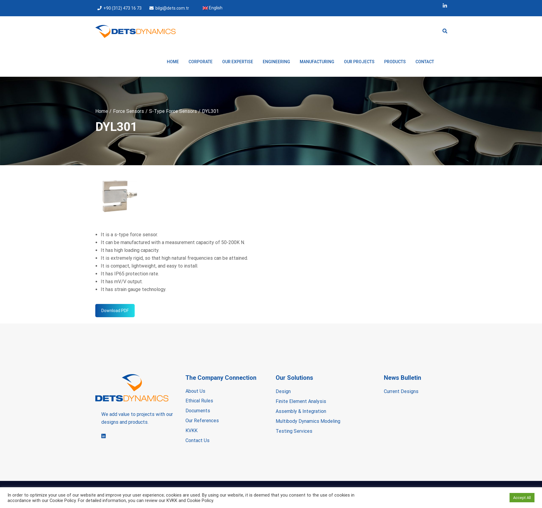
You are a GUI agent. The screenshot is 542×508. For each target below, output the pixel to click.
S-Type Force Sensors (173, 111)
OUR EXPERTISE (237, 61)
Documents (197, 411)
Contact (424, 61)
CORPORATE (200, 61)
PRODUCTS (395, 61)
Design (283, 391)
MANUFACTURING (317, 61)
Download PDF (115, 310)
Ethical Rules (199, 401)
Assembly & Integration (301, 411)
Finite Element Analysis (301, 401)
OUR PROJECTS (359, 61)
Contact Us (197, 440)
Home (173, 61)
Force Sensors (128, 111)
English (212, 7)
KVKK (191, 430)
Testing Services (294, 431)
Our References (202, 420)
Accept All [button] (522, 497)
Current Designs (401, 391)
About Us (195, 391)
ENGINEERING (276, 61)
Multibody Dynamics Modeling (308, 421)
